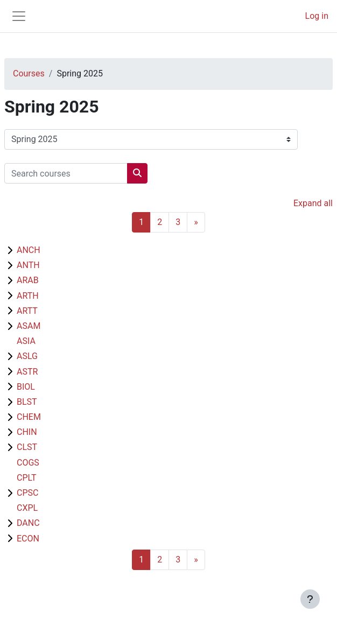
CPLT (27, 478)
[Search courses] (66, 173)
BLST (27, 402)
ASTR (27, 372)
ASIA (26, 341)
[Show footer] (310, 599)
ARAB (28, 280)
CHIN (27, 432)
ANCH (28, 250)
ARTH (28, 296)
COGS (28, 463)
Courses (29, 73)
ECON (28, 538)
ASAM (28, 326)
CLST (27, 447)
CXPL (27, 508)
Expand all (313, 203)
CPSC (27, 493)
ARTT (27, 311)
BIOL (26, 387)
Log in (316, 16)
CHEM (29, 417)
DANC (28, 523)
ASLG (27, 356)
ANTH (28, 265)
